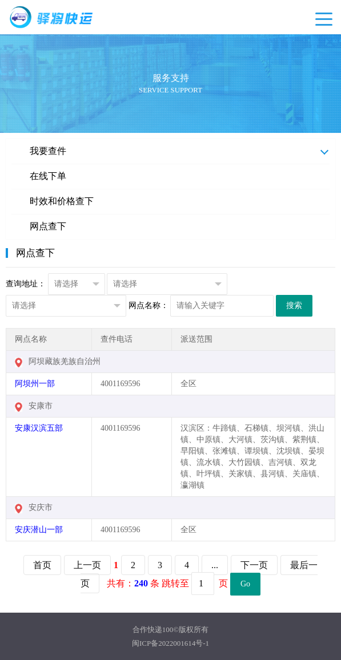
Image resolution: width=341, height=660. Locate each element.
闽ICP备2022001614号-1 (170, 643)
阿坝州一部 (35, 383)
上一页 (87, 565)
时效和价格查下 (62, 201)
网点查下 (48, 226)
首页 (42, 565)
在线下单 (48, 176)
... (214, 565)
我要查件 (48, 151)
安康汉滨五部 (39, 428)
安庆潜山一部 (39, 529)
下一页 (254, 565)
